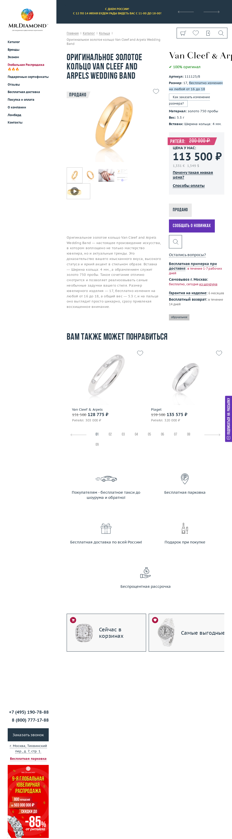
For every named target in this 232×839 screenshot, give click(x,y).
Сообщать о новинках (192, 226)
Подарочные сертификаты (28, 77)
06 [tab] (162, 435)
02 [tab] (110, 435)
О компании (17, 107)
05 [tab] (149, 435)
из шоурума (208, 284)
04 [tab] (136, 435)
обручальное (179, 317)
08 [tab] (188, 435)
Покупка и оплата (21, 100)
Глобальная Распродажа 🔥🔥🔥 (26, 67)
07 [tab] (175, 435)
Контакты (15, 122)
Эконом (13, 57)
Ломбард (14, 115)
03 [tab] (123, 435)
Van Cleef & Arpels (87, 410)
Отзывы (14, 84)
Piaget (156, 410)
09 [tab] (97, 445)
